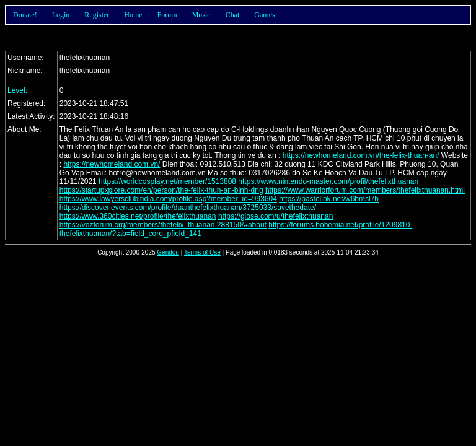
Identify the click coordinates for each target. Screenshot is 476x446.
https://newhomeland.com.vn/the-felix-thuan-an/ (361, 155)
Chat (233, 15)
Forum (167, 15)
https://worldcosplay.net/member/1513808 (167, 181)
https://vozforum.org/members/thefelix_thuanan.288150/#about (163, 225)
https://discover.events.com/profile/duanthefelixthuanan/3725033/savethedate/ (188, 207)
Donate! (25, 15)
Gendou (168, 252)
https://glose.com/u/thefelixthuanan (275, 216)
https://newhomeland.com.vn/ (111, 164)
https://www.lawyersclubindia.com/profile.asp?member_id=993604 (168, 199)
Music (201, 15)
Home (133, 15)
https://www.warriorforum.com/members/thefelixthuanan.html (365, 190)
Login (61, 15)
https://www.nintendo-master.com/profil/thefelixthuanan (328, 181)
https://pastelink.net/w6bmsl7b (329, 199)
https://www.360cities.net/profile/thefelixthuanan (138, 216)
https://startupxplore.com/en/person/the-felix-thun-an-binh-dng (161, 190)
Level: (17, 90)
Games (264, 15)
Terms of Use (202, 252)
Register (96, 15)
